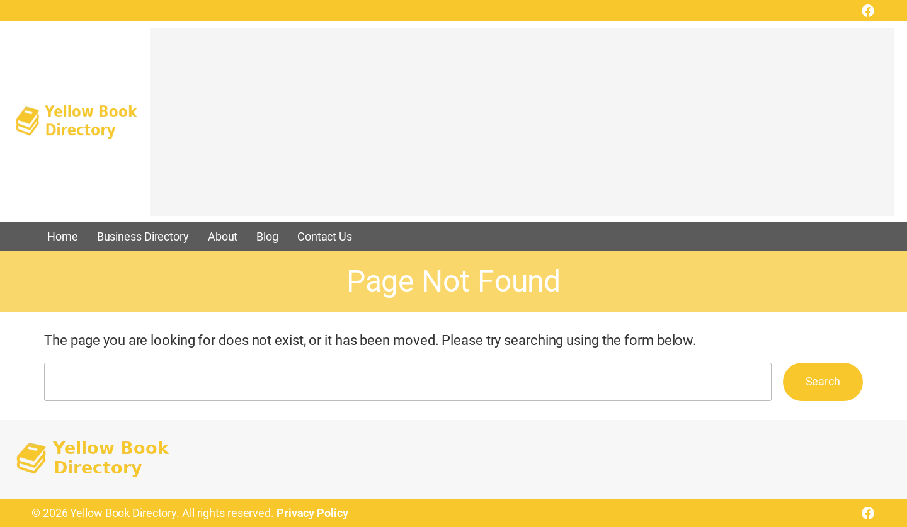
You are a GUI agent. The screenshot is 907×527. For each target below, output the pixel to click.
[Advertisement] (522, 128)
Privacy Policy (312, 512)
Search (823, 381)
